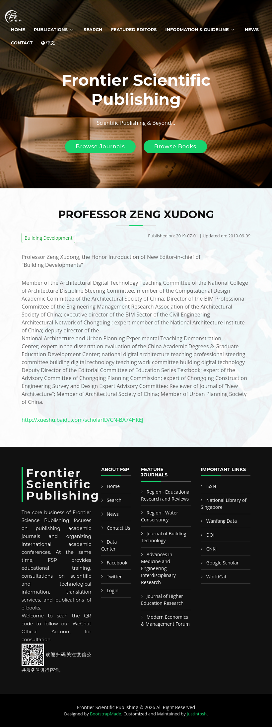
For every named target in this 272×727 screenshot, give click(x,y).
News (252, 29)
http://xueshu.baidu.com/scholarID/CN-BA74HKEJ (82, 419)
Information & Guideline (197, 29)
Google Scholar (222, 562)
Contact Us (118, 528)
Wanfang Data (221, 521)
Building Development (48, 238)
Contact (22, 42)
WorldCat (216, 576)
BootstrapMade (105, 714)
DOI (210, 535)
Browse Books (175, 146)
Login (112, 590)
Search (93, 29)
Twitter (114, 576)
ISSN (211, 486)
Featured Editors (134, 29)
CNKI (211, 549)
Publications (51, 29)
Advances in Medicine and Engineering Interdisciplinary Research (158, 568)
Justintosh (197, 714)
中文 (48, 42)
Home (18, 29)
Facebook (117, 562)
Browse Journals (100, 146)
